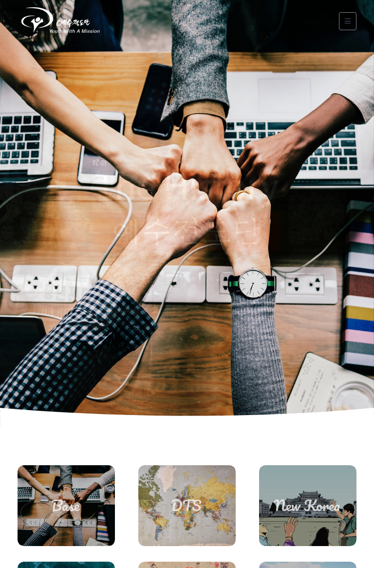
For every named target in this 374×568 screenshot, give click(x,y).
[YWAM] (60, 21)
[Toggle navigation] (347, 21)
